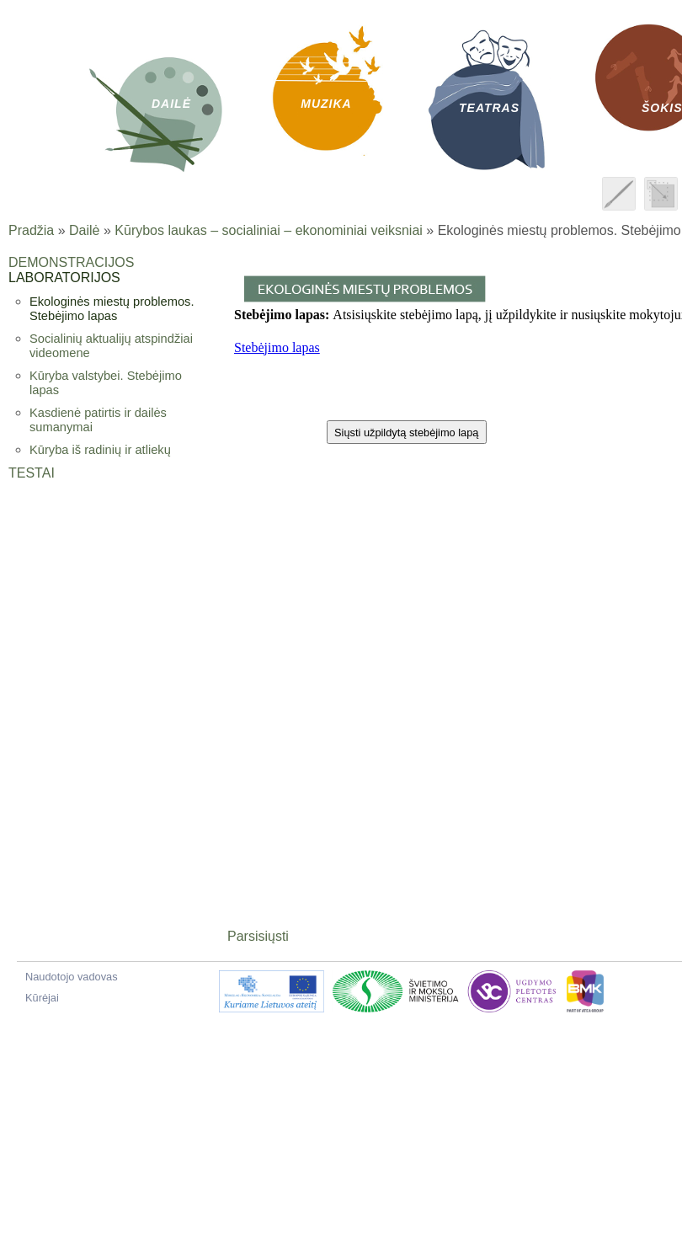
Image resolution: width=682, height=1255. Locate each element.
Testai (31, 473)
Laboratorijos (64, 277)
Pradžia (31, 230)
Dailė (84, 230)
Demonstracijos (71, 262)
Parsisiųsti (258, 936)
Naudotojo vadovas (71, 976)
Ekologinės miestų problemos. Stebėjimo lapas (111, 309)
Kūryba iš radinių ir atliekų (100, 450)
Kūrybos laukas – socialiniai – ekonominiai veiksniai (269, 230)
